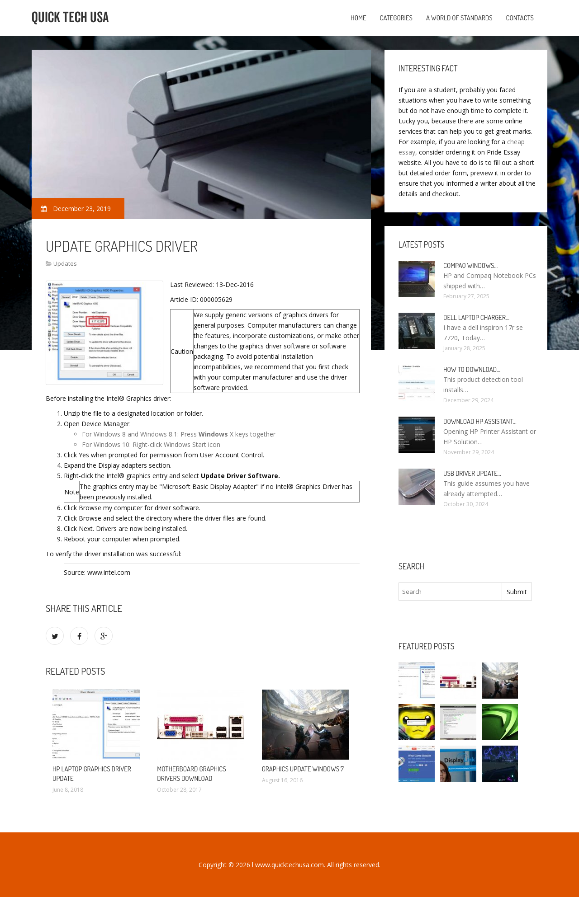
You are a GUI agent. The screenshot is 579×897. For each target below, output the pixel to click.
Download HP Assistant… (480, 421)
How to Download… (471, 369)
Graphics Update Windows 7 (303, 769)
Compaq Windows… (470, 265)
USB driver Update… (472, 473)
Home (358, 18)
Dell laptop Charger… (476, 317)
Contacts (520, 18)
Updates (65, 263)
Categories (396, 18)
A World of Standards (459, 18)
